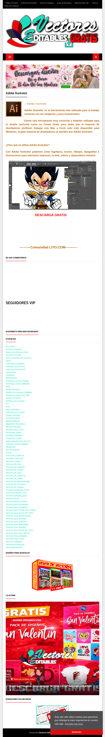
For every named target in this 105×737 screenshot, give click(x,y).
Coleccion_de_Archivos (15, 366)
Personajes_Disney (14, 432)
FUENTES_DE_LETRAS (15, 412)
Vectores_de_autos (14, 473)
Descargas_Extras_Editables (18, 384)
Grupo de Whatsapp (64, 3)
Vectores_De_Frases (14, 478)
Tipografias (10, 447)
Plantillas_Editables (14, 435)
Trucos (8, 453)
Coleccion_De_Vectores (15, 369)
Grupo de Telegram (47, 3)
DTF (7, 404)
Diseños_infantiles (13, 398)
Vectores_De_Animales (15, 467)
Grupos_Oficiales (13, 415)
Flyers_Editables (12, 409)
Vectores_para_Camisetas (17, 507)
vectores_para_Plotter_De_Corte (19, 530)
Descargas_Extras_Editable (17, 381)
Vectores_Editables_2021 (16, 493)
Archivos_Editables (14, 349)
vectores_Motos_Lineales (16, 501)
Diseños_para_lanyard (15, 401)
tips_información (13, 450)
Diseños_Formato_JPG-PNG (18, 395)
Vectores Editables (47, 733)
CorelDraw (10, 375)
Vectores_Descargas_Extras (17, 490)
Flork (8, 407)
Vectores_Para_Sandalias (16, 536)
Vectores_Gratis (12, 498)
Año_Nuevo (10, 346)
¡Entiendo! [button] (76, 732)
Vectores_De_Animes (14, 470)
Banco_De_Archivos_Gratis (17, 352)
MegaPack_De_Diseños (15, 424)
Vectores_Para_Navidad (16, 527)
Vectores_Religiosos (14, 542)
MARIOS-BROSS (12, 421)
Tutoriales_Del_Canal (14, 458)
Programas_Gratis (13, 438)
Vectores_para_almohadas (17, 504)
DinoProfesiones (13, 389)
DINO (8, 387)
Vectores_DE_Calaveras (16, 476)
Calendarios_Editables (15, 364)
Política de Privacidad (29, 3)
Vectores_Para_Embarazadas (18, 516)
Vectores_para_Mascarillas (17, 524)
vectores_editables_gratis (16, 496)
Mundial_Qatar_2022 (15, 430)
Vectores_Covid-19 (14, 461)
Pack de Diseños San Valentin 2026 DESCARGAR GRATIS (50, 686)
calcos (8, 361)
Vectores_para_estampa (16, 519)
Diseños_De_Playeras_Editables (19, 392)
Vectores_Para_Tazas (15, 539)
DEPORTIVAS (11, 378)
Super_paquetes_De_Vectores (18, 441)
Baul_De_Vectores (13, 355)
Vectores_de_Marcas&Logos (18, 481)
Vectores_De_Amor (14, 464)
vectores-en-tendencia (15, 544)
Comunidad (11, 372)
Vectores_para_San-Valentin (18, 533)
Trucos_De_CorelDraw (15, 455)
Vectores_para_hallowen (16, 521)
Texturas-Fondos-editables (17, 444)
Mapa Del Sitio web (82, 3)
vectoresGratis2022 (14, 547)
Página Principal (12, 3)
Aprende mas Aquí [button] (74, 724)
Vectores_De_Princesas (15, 484)
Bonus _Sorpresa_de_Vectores (18, 358)
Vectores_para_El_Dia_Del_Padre (19, 513)
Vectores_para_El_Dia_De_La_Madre (21, 510)
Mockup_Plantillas (13, 427)
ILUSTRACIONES (13, 418)
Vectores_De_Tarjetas (15, 487)
